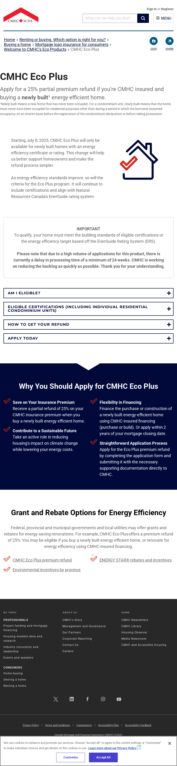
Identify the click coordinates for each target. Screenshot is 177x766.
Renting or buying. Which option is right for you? (62, 39)
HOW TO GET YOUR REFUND (38, 324)
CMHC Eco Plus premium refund (42, 560)
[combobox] (110, 18)
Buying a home (17, 44)
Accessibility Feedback (138, 725)
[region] (88, 751)
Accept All (103, 757)
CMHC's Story (72, 620)
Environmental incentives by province (47, 569)
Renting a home (14, 685)
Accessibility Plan (108, 725)
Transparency (84, 725)
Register (167, 9)
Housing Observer (134, 632)
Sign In (152, 9)
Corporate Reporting (77, 638)
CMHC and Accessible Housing (143, 645)
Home (9, 39)
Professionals (15, 620)
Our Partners (71, 632)
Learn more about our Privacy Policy (114, 748)
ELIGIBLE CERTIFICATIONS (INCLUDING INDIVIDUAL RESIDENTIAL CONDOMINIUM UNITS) (78, 309)
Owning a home (14, 679)
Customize (70, 757)
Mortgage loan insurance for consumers (71, 44)
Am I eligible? (24, 293)
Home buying (13, 673)
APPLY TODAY (23, 338)
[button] (143, 18)
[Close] (170, 743)
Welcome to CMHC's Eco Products (35, 49)
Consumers (12, 667)
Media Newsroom (134, 638)
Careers (68, 651)
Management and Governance (84, 626)
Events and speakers (18, 657)
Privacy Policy (31, 725)
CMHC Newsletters (134, 620)
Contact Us (70, 645)
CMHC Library (131, 626)
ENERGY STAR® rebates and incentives (136, 560)
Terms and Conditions (57, 725)
